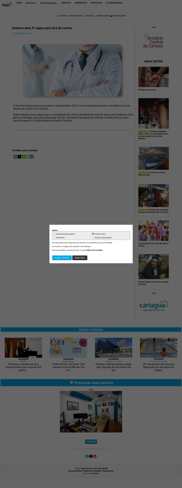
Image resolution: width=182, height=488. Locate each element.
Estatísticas (59, 238)
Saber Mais (80, 258)
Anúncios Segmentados (102, 238)
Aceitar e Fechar (62, 258)
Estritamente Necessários (64, 234)
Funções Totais (98, 234)
